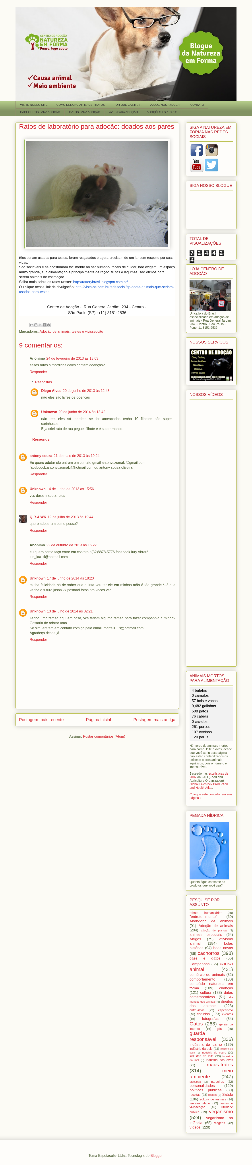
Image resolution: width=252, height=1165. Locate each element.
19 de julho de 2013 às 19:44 (70, 517)
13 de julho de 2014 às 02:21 (70, 611)
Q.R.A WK (38, 517)
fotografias (210, 1019)
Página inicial (98, 719)
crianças (226, 988)
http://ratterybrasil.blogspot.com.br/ (100, 282)
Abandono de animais (211, 921)
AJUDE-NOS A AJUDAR (166, 104)
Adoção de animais (54, 331)
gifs (219, 1029)
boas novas (223, 948)
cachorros (208, 953)
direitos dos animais (211, 1003)
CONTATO (197, 104)
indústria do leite (202, 1056)
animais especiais (206, 935)
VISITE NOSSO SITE (34, 104)
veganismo (221, 1111)
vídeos (195, 1127)
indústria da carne (206, 1044)
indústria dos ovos (219, 1060)
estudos (203, 1014)
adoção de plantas (214, 930)
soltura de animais (213, 1099)
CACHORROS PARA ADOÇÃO (40, 112)
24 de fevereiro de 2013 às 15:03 (72, 358)
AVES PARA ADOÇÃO (123, 112)
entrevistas (197, 1010)
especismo (225, 1010)
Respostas (43, 382)
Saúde (227, 1094)
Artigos (195, 939)
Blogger (157, 1155)
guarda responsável (203, 1036)
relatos (212, 1094)
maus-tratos (220, 1064)
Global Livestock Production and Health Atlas (209, 785)
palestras (195, 1081)
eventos (227, 1014)
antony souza (41, 456)
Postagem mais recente (41, 719)
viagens (219, 1123)
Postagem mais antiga (154, 719)
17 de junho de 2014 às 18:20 (70, 578)
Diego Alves (51, 391)
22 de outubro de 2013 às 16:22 (71, 545)
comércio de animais (207, 975)
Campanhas (200, 964)
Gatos (196, 1024)
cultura (205, 992)
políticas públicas (206, 1090)
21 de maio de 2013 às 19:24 (76, 456)
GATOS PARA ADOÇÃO (84, 112)
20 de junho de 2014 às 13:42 (81, 412)
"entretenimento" (203, 917)
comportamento (202, 979)
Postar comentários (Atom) (104, 736)
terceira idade (200, 1103)
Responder (38, 372)
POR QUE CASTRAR (128, 104)
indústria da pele (201, 1048)
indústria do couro (214, 1052)
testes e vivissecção (87, 331)
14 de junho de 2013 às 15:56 (70, 489)
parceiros (217, 1081)
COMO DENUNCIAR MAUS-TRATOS (80, 104)
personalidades (202, 1086)
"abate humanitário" (206, 913)
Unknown (49, 412)
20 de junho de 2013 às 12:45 (86, 391)
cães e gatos (205, 958)
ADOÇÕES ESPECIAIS (162, 112)
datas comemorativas (211, 994)
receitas (195, 1094)
